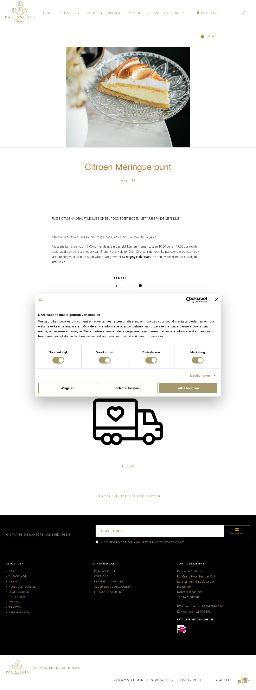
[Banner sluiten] (216, 299)
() (206, 36)
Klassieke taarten (22, 586)
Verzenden (237, 531)
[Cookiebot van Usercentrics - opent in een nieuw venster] (189, 300)
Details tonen (200, 375)
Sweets (14, 602)
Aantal (120, 278)
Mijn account (105, 571)
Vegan (153, 13)
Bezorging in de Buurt (136, 257)
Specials (115, 13)
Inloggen (207, 13)
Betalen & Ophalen (109, 581)
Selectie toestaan (128, 388)
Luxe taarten (19, 592)
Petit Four (17, 597)
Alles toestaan (188, 388)
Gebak (13, 581)
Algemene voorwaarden (113, 586)
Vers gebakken (20, 612)
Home (48, 13)
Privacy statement (166, 542)
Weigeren (68, 388)
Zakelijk (135, 13)
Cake (12, 571)
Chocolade (18, 576)
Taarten (92, 13)
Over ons (172, 13)
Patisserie (67, 13)
